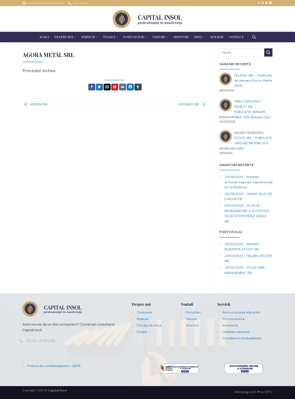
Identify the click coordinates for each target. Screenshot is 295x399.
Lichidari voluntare (236, 332)
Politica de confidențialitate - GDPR (54, 366)
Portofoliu (135, 37)
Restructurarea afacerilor (241, 312)
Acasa (44, 37)
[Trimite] (268, 52)
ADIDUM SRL (35, 104)
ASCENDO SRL (192, 104)
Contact (236, 37)
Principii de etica (149, 325)
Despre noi (65, 37)
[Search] (254, 37)
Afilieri (217, 37)
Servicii (89, 37)
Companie (144, 312)
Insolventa (230, 325)
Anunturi (181, 37)
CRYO (268, 392)
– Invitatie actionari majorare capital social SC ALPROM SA (248, 182)
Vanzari (160, 37)
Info (199, 37)
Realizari (143, 319)
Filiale (110, 37)
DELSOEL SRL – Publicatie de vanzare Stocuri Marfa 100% (253, 80)
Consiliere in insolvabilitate (242, 338)
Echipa (142, 332)
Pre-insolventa (233, 319)
